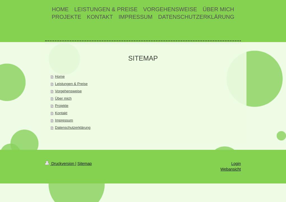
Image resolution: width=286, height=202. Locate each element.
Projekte (61, 106)
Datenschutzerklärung (72, 127)
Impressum (64, 120)
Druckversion (60, 163)
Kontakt (61, 113)
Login (236, 163)
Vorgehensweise (68, 91)
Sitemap (84, 163)
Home (60, 76)
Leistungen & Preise (71, 84)
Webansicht (230, 169)
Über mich (63, 98)
